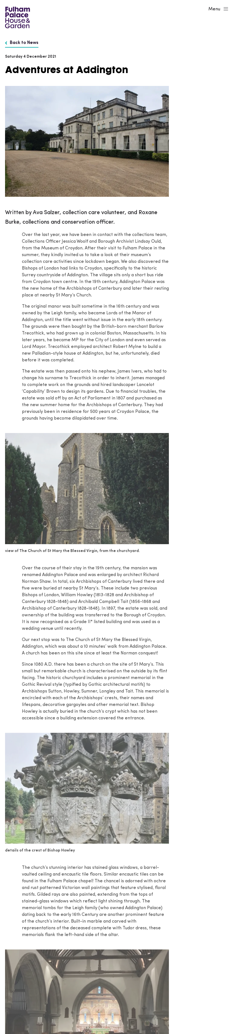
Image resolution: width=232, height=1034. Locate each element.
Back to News (21, 43)
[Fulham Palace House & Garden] (16, 17)
